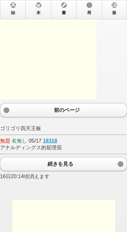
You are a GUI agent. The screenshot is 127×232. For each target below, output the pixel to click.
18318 (50, 141)
